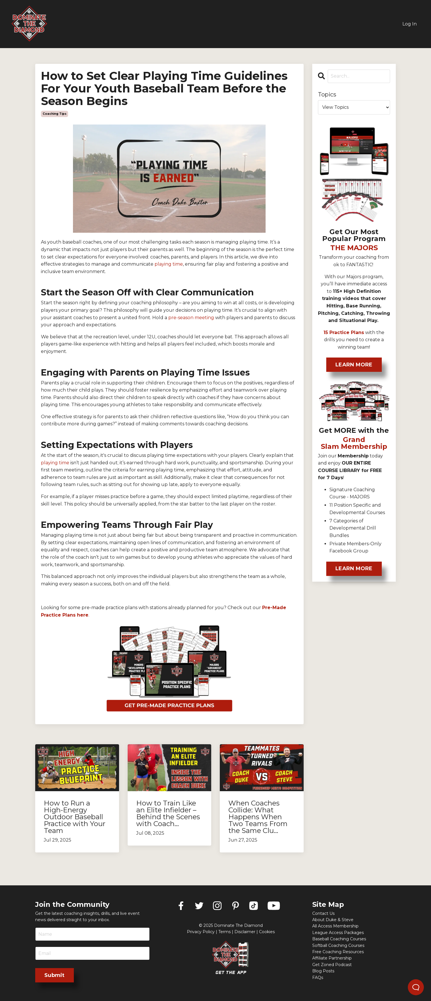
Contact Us (323, 913)
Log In (409, 24)
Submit (54, 975)
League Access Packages (338, 932)
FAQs (317, 977)
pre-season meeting (191, 317)
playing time (55, 462)
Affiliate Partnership (332, 958)
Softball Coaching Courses (338, 945)
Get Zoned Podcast (332, 964)
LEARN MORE (354, 365)
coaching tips (54, 114)
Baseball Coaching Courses (339, 938)
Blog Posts (323, 971)
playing (163, 264)
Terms (224, 931)
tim (175, 264)
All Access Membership (335, 926)
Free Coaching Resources (338, 951)
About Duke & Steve (332, 919)
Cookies (267, 931)
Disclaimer (244, 931)
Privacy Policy (201, 931)
